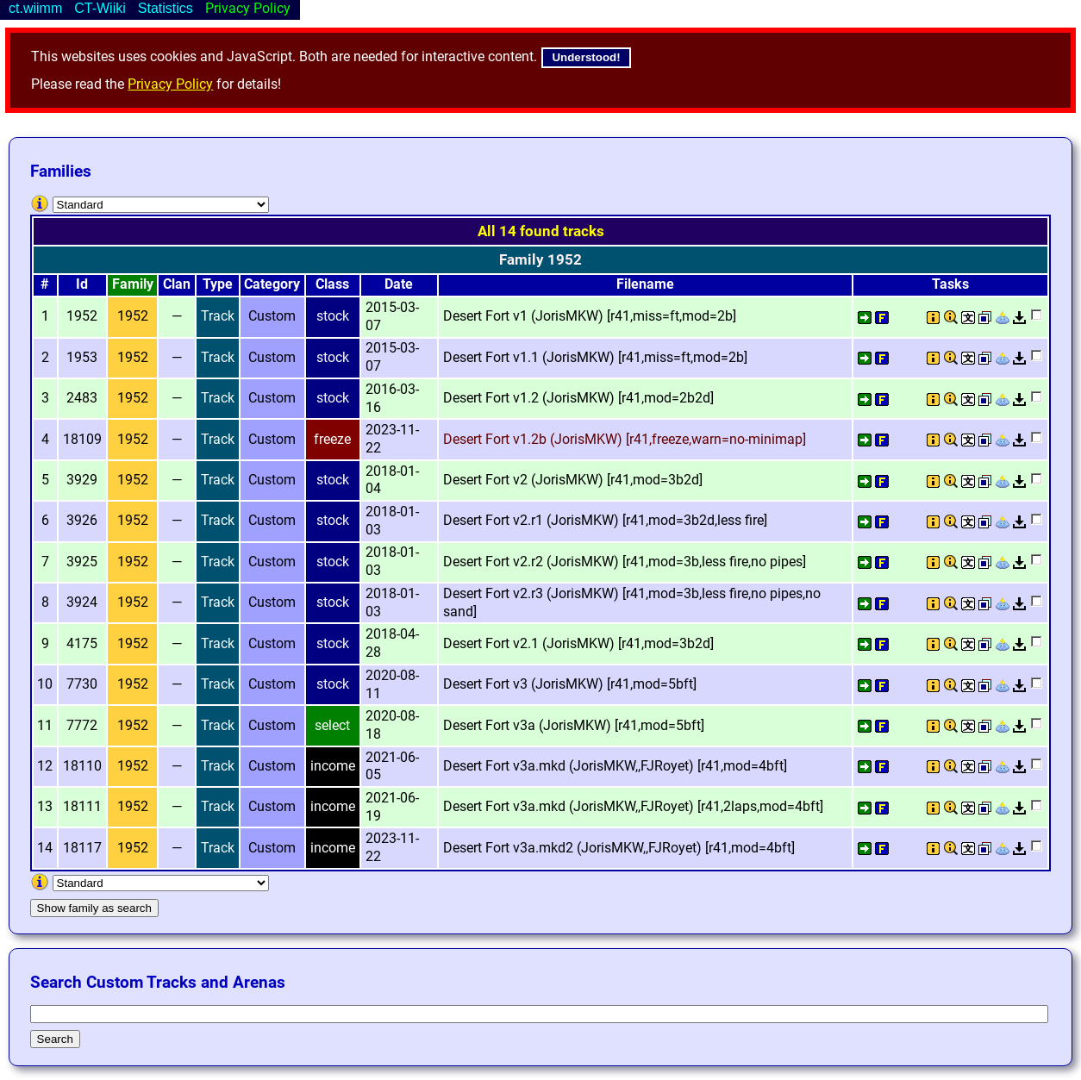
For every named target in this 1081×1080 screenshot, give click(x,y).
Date (398, 284)
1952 (132, 316)
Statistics (165, 8)
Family (132, 284)
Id (82, 284)
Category (272, 284)
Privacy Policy (170, 84)
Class (332, 284)
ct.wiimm (35, 8)
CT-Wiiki (100, 8)
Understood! (586, 57)
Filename (645, 284)
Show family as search (94, 908)
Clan (177, 284)
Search (55, 1039)
